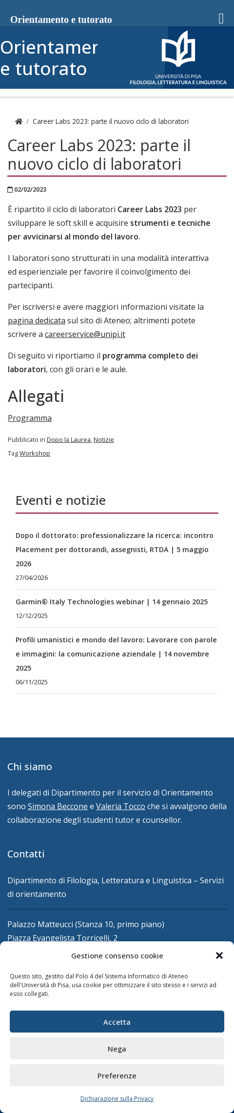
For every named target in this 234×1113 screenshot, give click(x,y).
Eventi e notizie (61, 500)
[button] (219, 955)
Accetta (117, 1022)
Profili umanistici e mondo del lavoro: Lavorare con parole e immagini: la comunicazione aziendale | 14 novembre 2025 (116, 654)
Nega (117, 1048)
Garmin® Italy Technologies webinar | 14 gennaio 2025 (112, 601)
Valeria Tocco (120, 806)
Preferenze (117, 1075)
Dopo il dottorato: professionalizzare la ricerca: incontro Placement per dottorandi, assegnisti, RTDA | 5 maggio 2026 (115, 549)
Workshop (35, 453)
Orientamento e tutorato (60, 57)
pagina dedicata (36, 320)
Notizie (104, 439)
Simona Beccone (58, 806)
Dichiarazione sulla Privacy (117, 1098)
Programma (30, 418)
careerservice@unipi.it (85, 334)
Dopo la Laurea (69, 439)
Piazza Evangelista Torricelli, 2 (62, 938)
